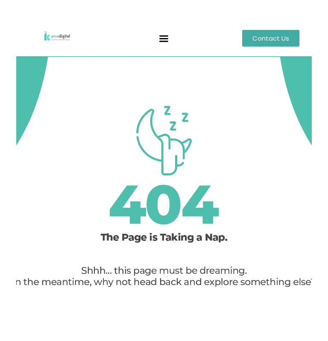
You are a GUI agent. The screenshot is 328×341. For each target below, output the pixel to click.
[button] (164, 39)
